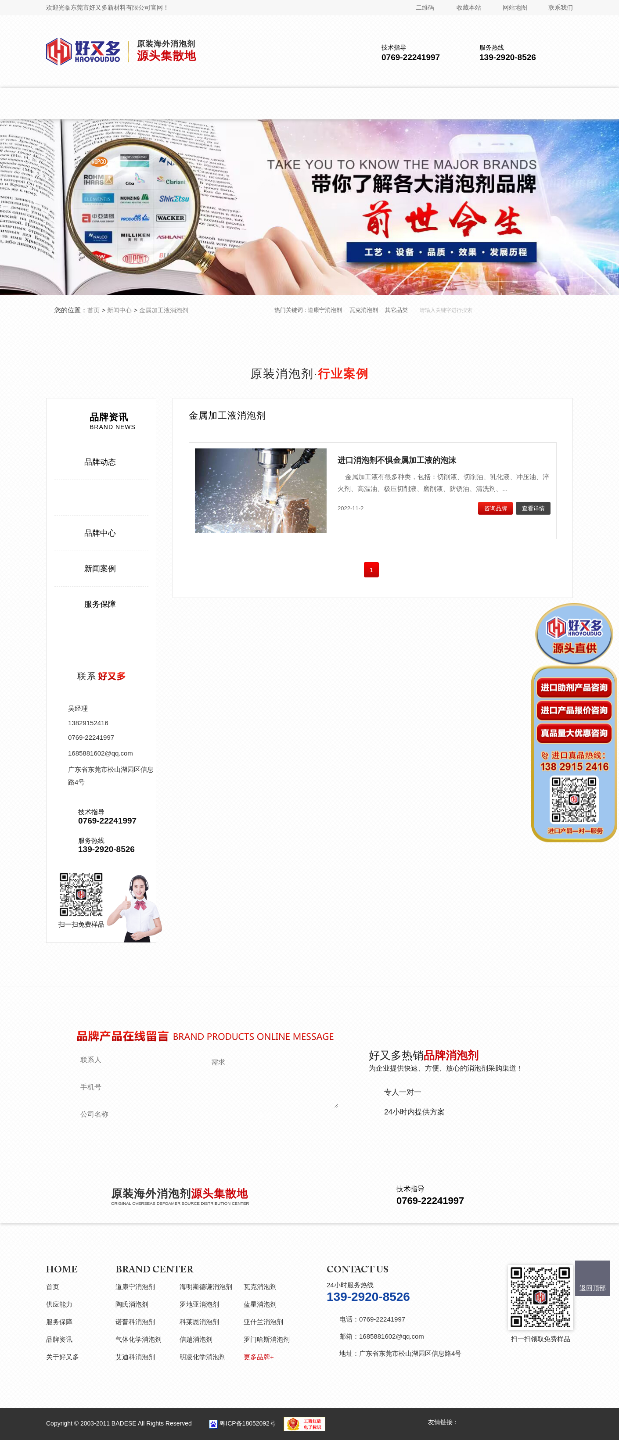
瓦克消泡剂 (363, 310)
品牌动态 (100, 462)
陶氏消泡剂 (131, 1304)
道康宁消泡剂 (325, 310)
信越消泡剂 (196, 1339)
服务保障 (100, 604)
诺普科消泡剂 (135, 1321)
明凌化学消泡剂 (203, 1357)
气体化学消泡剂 (138, 1339)
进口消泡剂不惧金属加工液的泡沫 (397, 460)
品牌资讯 (59, 1339)
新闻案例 (100, 568)
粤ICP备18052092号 (248, 1423)
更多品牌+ (259, 1357)
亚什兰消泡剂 (263, 1321)
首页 (93, 310)
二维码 (425, 7)
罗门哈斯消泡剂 (267, 1339)
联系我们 (560, 7)
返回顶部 (592, 1288)
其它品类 (396, 310)
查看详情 (533, 508)
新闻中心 (119, 310)
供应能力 (59, 1304)
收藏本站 (469, 7)
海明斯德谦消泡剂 (206, 1286)
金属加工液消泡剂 (163, 310)
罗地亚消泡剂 (199, 1304)
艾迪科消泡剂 (135, 1357)
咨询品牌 (495, 508)
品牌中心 (100, 533)
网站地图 (515, 7)
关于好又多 (62, 1357)
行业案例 (100, 497)
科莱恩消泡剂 (199, 1321)
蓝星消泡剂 (260, 1304)
